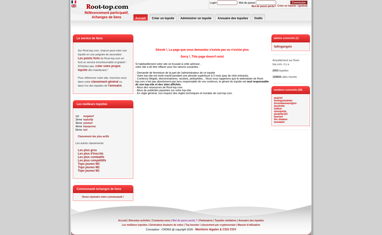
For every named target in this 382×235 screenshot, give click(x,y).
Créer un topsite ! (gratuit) (292, 5)
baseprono (89, 126)
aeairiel (278, 98)
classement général (104, 81)
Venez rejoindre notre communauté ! (103, 197)
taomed (278, 116)
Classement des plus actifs (93, 136)
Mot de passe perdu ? (184, 220)
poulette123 (281, 114)
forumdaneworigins (285, 103)
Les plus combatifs (91, 157)
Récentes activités (139, 220)
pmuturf (88, 123)
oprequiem (280, 111)
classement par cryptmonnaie (218, 225)
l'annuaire (115, 85)
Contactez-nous (161, 220)
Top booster (192, 225)
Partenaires (205, 220)
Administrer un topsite (195, 18)
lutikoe (278, 108)
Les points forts (89, 58)
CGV (233, 229)
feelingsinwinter (283, 100)
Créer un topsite (163, 18)
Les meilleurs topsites (134, 225)
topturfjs (88, 119)
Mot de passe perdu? (264, 6)
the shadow (280, 119)
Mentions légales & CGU (212, 229)
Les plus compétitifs (92, 160)
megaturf (88, 116)
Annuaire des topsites (233, 18)
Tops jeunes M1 (89, 170)
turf (85, 129)
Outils (258, 18)
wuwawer (279, 122)
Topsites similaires (225, 220)
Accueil (140, 18)
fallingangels (283, 46)
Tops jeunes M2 (89, 167)
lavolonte (279, 106)
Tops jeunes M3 (89, 164)
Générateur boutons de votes (166, 225)
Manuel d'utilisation (249, 225)
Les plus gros (87, 150)
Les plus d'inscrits (91, 153)
